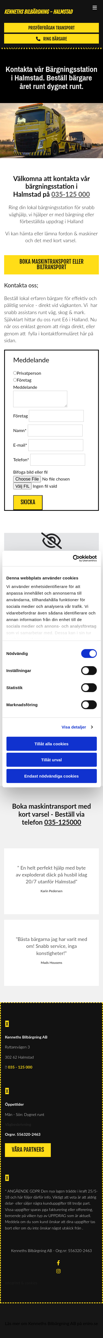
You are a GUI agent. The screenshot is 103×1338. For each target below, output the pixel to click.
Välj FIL (22, 486)
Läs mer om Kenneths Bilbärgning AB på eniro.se (51, 1323)
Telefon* (21, 459)
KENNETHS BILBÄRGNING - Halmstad (38, 12)
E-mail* (20, 444)
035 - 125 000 (20, 1067)
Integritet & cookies (21, 1282)
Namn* (19, 430)
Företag (20, 415)
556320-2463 (28, 1134)
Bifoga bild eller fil (30, 471)
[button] (51, 28)
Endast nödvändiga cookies (51, 775)
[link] (51, 541)
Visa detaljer (74, 727)
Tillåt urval (51, 759)
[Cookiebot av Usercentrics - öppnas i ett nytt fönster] (73, 558)
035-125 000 (70, 194)
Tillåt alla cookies (52, 743)
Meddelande (25, 387)
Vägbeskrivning (18, 1124)
